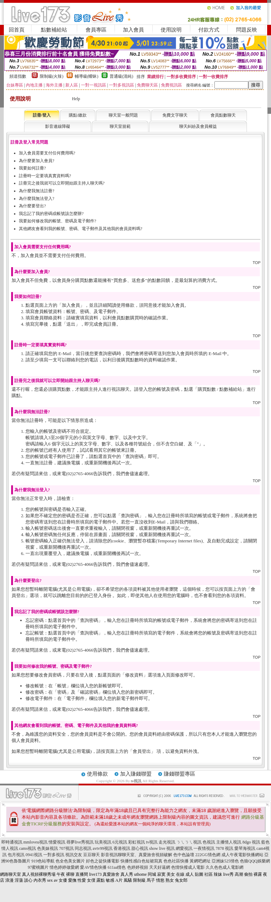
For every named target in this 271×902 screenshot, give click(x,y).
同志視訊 (83, 848)
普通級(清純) (121, 76)
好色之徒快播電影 (102, 861)
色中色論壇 (183, 854)
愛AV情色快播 (93, 867)
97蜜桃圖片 (38, 867)
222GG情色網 (207, 854)
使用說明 (171, 30)
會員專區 (96, 30)
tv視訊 (136, 781)
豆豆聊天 (91, 854)
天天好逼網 (159, 867)
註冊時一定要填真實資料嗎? (45, 175)
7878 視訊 (224, 848)
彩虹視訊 (136, 842)
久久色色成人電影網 (224, 867)
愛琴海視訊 (244, 848)
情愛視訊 (57, 842)
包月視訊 (16, 854)
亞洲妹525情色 (225, 861)
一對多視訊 (53, 854)
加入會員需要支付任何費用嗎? (47, 153)
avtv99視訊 (102, 848)
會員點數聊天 (223, 115)
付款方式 (208, 30)
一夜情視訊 (203, 848)
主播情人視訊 (228, 842)
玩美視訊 (103, 842)
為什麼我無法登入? (36, 198)
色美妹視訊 (47, 848)
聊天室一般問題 (123, 115)
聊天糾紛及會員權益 (198, 126)
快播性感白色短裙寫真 (141, 861)
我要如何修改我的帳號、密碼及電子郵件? (57, 220)
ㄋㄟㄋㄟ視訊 (189, 842)
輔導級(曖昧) (86, 76)
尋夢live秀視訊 (80, 842)
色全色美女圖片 (70, 861)
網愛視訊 (184, 848)
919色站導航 (42, 861)
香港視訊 (121, 848)
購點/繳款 (78, 115)
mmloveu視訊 (35, 842)
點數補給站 (54, 30)
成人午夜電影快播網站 (242, 854)
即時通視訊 (11, 842)
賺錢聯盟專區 (179, 774)
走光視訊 (167, 842)
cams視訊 (27, 848)
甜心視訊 (139, 848)
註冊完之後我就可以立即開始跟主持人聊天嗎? (61, 183)
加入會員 (133, 30)
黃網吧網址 (200, 861)
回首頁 (16, 30)
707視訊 (66, 848)
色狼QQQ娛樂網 (255, 861)
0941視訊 (33, 854)
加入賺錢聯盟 (136, 774)
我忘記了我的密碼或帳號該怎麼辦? (51, 213)
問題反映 (246, 30)
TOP (257, 263)
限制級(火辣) (52, 76)
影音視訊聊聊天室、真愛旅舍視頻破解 (136, 854)
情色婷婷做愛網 (64, 867)
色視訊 (209, 842)
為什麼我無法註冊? (36, 190)
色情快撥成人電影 (188, 867)
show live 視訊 (162, 848)
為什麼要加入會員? (36, 160)
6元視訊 (119, 842)
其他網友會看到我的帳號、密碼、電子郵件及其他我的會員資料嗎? (80, 228)
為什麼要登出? (32, 205)
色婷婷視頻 (137, 867)
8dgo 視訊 (251, 842)
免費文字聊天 (175, 115)
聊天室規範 (120, 126)
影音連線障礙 (57, 126)
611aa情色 (117, 867)
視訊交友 (73, 854)
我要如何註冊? (32, 168)
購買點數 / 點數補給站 (220, 389)
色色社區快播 (176, 861)
